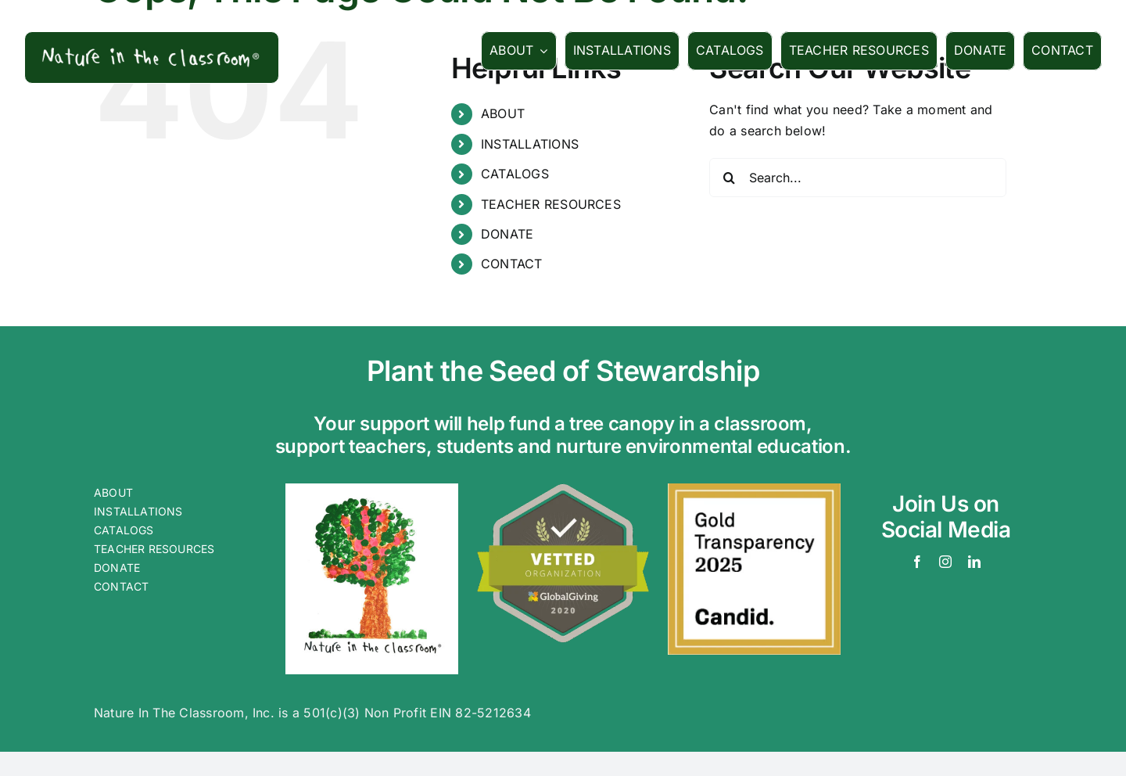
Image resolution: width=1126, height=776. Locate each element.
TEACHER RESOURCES (551, 204)
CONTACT (512, 263)
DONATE (507, 234)
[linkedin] (974, 561)
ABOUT (503, 113)
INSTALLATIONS (530, 144)
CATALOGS (515, 173)
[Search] (728, 177)
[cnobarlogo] (371, 490)
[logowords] (151, 46)
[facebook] (917, 561)
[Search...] (857, 177)
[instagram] (945, 561)
